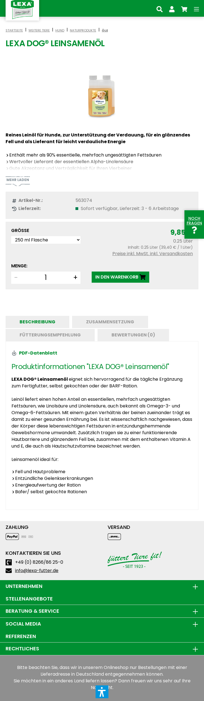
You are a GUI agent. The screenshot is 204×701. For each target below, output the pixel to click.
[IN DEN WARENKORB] (120, 277)
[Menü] (196, 8)
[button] (102, 691)
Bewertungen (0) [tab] (133, 335)
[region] (102, 96)
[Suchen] (159, 8)
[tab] (37, 322)
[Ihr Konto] (172, 8)
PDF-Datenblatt (34, 353)
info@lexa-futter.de (36, 570)
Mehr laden (17, 179)
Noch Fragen (194, 224)
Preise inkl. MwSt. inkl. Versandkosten (152, 253)
